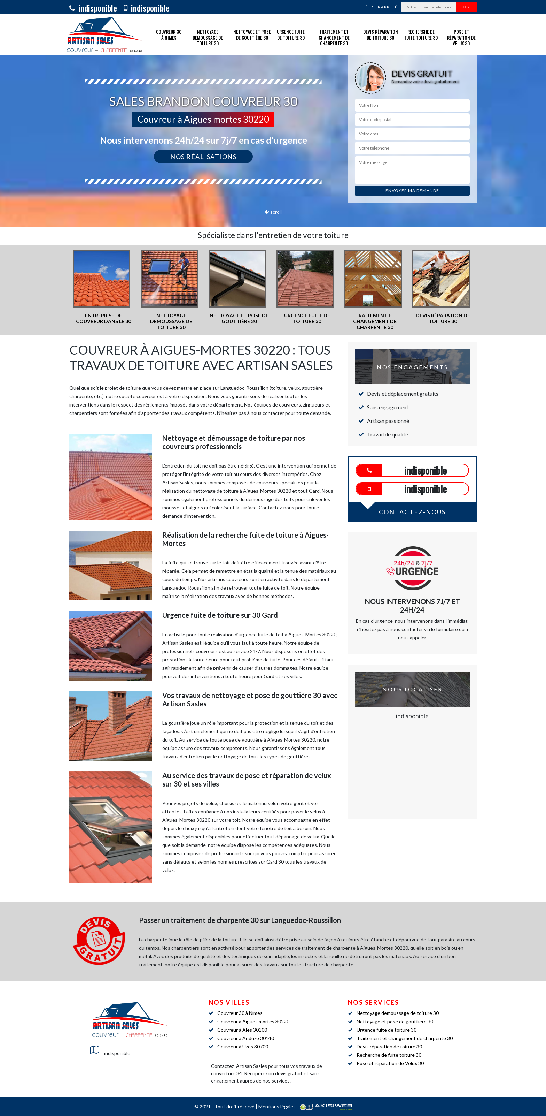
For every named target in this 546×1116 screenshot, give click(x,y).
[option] (103, 287)
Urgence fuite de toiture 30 (291, 34)
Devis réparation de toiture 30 (380, 34)
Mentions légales (277, 1106)
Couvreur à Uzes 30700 (242, 1046)
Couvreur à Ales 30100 (242, 1030)
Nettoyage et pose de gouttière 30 (252, 34)
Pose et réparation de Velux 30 (461, 38)
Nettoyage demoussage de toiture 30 (208, 38)
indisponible (93, 7)
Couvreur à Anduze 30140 (245, 1038)
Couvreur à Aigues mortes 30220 (253, 1021)
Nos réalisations (203, 156)
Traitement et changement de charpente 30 (334, 38)
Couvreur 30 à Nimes (168, 34)
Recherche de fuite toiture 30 (421, 34)
